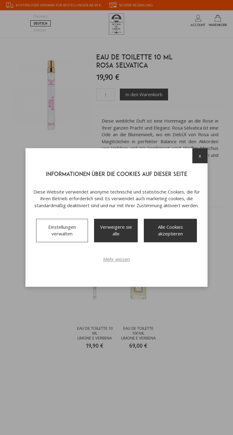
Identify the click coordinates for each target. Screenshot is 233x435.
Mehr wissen (116, 259)
